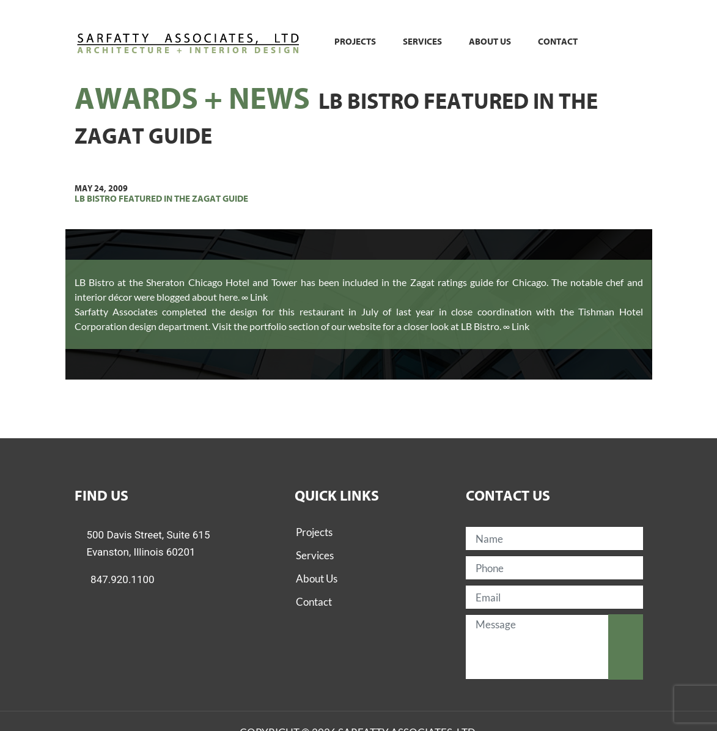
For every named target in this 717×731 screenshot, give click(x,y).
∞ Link (254, 297)
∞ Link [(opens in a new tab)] (516, 326)
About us (490, 42)
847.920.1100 (122, 579)
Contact (558, 42)
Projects (355, 42)
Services (422, 42)
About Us (316, 578)
